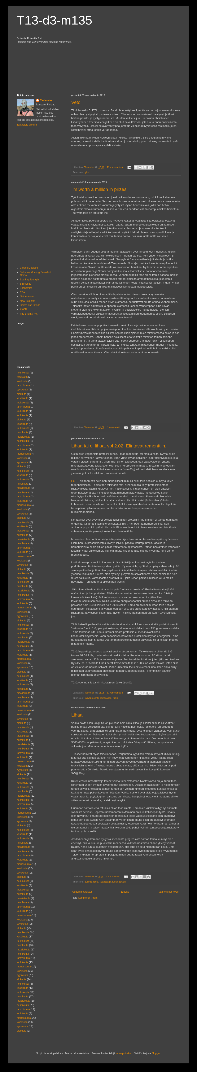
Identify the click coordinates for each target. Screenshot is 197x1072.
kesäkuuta (22, 398)
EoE (73, 480)
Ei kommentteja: (115, 167)
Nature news (27, 296)
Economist (26, 287)
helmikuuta (23, 440)
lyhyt (87, 172)
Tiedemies (46, 100)
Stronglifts (25, 283)
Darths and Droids (30, 305)
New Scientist (27, 300)
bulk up (88, 881)
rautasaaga (105, 698)
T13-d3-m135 (54, 20)
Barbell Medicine (29, 267)
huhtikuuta (22, 432)
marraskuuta (24, 453)
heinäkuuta (23, 372)
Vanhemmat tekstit (169, 891)
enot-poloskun (124, 1053)
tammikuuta (23, 385)
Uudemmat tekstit (82, 891)
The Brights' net (29, 313)
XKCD (23, 309)
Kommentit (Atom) (88, 897)
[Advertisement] (41, 80)
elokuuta (21, 394)
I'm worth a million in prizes (98, 189)
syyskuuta (22, 389)
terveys (123, 881)
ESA (22, 292)
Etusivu (125, 891)
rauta (95, 881)
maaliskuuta (23, 436)
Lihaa (77, 715)
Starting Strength (29, 279)
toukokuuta (23, 402)
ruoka (115, 698)
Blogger (156, 1053)
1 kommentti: (114, 427)
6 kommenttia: (113, 876)
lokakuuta (22, 376)
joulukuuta (22, 411)
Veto (75, 102)
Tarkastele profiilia (27, 124)
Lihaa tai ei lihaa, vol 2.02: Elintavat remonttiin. (118, 446)
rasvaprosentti (92, 698)
